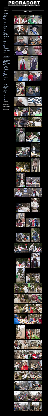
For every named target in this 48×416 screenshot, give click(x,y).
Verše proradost (6, 77)
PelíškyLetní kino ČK (5, 26)
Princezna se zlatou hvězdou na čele (6, 34)
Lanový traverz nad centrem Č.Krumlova (6, 53)
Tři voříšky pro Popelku (7, 63)
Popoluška (5, 100)
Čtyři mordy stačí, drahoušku (5, 41)
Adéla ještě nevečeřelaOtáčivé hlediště (6, 61)
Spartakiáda (5, 33)
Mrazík (4, 95)
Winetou (5, 76)
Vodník (4, 94)
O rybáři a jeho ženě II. (7, 66)
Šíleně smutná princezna (5, 16)
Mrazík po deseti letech (7, 72)
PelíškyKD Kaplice (4, 27)
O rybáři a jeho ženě (6, 69)
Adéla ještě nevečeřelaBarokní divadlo (6, 64)
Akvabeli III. (5, 84)
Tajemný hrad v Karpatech (5, 52)
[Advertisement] (28, 8)
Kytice (4, 38)
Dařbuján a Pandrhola (6, 13)
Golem (4, 79)
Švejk (4, 46)
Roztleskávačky (6, 21)
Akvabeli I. (5, 92)
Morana (5, 19)
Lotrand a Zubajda (6, 48)
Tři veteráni (5, 74)
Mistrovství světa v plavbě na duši (6, 87)
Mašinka (5, 81)
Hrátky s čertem (6, 67)
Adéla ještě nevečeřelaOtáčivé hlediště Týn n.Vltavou (6, 57)
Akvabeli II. (5, 88)
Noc (4, 44)
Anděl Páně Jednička (6, 36)
